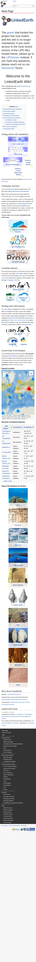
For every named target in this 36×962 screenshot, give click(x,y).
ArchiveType (17, 469)
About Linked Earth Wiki (14, 955)
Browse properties (8, 950)
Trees (4, 910)
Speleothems (7, 908)
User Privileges (7, 881)
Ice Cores (6, 900)
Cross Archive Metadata (10, 896)
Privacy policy (4, 955)
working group (9, 199)
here (3, 306)
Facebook (13, 832)
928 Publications (20, 846)
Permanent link (7, 945)
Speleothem (18, 794)
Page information (8, 947)
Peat (18, 735)
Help (3, 864)
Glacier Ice (18, 616)
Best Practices (7, 879)
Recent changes (6, 862)
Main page (5, 860)
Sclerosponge (18, 764)
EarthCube (25, 86)
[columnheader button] (7, 469)
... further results (7, 523)
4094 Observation (7, 846)
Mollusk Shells (18, 705)
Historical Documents (9, 898)
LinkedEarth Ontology (18, 290)
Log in (14, 1)
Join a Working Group (18, 271)
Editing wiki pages (8, 871)
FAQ (4, 877)
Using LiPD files (26, 359)
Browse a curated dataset (28, 172)
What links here (7, 937)
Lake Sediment (18, 646)
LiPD (18, 300)
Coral (18, 557)
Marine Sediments (8, 904)
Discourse (7, 67)
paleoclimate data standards (20, 201)
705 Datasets (28, 843)
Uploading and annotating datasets (13, 873)
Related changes (8, 939)
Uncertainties (7, 914)
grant (10, 32)
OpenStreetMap (17, 460)
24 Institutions (15, 852)
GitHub (11, 834)
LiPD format (6, 924)
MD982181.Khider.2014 (9, 489)
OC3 (4, 916)
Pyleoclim (29, 352)
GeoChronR (14, 352)
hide (16, 106)
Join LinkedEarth (17, 149)
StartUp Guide (18, 164)
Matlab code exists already (18, 354)
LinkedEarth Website (13, 824)
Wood (18, 814)
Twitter (20, 832)
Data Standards (7, 886)
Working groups (7, 889)
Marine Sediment (18, 675)
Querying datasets (8, 930)
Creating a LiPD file (13, 308)
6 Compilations (19, 843)
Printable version (8, 943)
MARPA (5, 906)
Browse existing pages (12, 174)
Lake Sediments (7, 902)
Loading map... (18, 436)
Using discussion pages (10, 875)
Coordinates (28, 469)
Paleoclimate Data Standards (18, 249)
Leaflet (3, 457)
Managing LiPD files (8, 928)
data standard (23, 214)
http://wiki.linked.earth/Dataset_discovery (14, 829)
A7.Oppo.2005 (6, 494)
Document (18, 586)
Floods (5, 919)
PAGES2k (7, 357)
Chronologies (7, 912)
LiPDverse (12, 57)
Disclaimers (24, 955)
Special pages (7, 941)
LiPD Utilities (19, 302)
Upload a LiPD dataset (24, 334)
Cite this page (7, 952)
